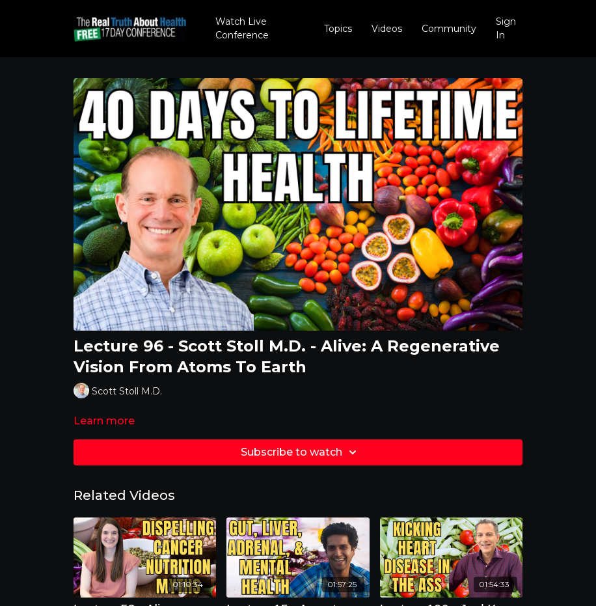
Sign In (506, 28)
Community (449, 28)
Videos (387, 28)
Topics (338, 28)
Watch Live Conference (242, 28)
